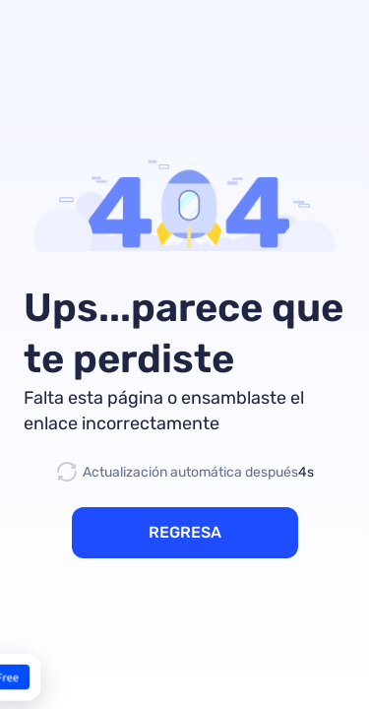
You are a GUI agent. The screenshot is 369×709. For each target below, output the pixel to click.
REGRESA (185, 532)
